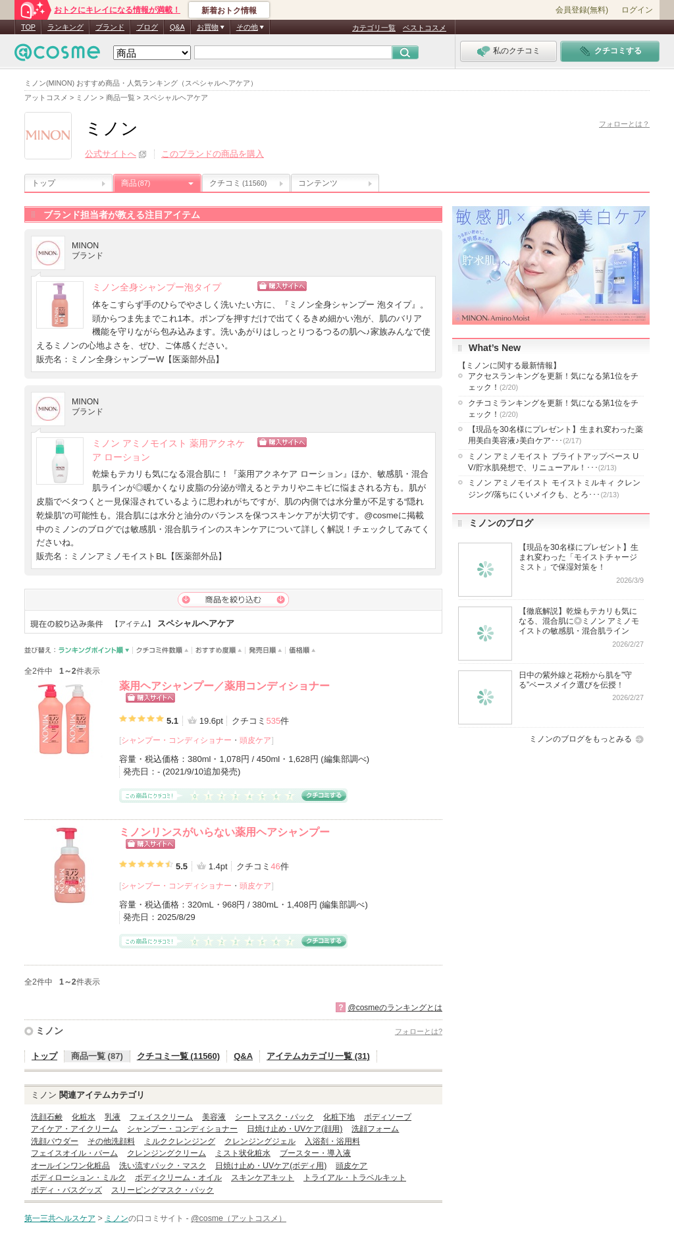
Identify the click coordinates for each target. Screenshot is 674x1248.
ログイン (637, 9)
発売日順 (266, 650)
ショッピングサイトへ (339, 286)
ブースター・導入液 (315, 1153)
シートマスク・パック (274, 1117)
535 (273, 721)
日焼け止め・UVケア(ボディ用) (270, 1165)
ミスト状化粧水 (243, 1153)
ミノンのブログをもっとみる (580, 739)
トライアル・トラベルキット (354, 1177)
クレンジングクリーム (166, 1153)
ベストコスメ (424, 28)
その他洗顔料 (111, 1141)
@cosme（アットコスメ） (238, 1218)
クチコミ (238, 183)
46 (275, 866)
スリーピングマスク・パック (162, 1190)
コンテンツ (318, 183)
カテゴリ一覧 (374, 28)
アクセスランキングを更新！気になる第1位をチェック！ (553, 381)
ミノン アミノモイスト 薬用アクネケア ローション (168, 450)
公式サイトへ (110, 154)
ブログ (147, 27)
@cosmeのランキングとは (395, 1007)
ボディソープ (387, 1117)
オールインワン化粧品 (70, 1165)
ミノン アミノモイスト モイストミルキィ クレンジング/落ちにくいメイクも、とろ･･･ (554, 488)
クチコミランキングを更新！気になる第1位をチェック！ (553, 408)
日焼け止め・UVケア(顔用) (294, 1128)
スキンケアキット (262, 1177)
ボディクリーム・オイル (178, 1177)
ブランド (109, 27)
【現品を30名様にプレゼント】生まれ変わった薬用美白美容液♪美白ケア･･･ (555, 435)
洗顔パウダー (54, 1141)
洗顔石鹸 (47, 1117)
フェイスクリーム (161, 1117)
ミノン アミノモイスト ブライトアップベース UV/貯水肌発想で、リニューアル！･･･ (553, 462)
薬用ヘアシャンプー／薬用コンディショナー (224, 686)
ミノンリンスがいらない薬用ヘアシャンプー (224, 832)
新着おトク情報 (229, 10)
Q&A (177, 27)
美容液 (214, 1117)
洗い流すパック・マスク (162, 1165)
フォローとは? (418, 1031)
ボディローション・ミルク (78, 1177)
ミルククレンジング (179, 1141)
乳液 (112, 1117)
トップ (43, 183)
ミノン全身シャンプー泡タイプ (156, 287)
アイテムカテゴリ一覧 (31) (318, 1056)
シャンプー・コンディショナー (176, 740)
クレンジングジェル (260, 1141)
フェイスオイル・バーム (74, 1153)
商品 (135, 183)
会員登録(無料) (582, 9)
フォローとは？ (624, 124)
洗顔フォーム (375, 1128)
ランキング (65, 27)
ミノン (49, 1030)
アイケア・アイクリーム (74, 1128)
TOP (28, 27)
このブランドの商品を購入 (212, 154)
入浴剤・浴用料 (332, 1141)
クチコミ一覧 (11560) (178, 1056)
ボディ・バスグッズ (66, 1190)
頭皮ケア (255, 740)
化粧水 (83, 1117)
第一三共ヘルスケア (59, 1218)
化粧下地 (339, 1117)
